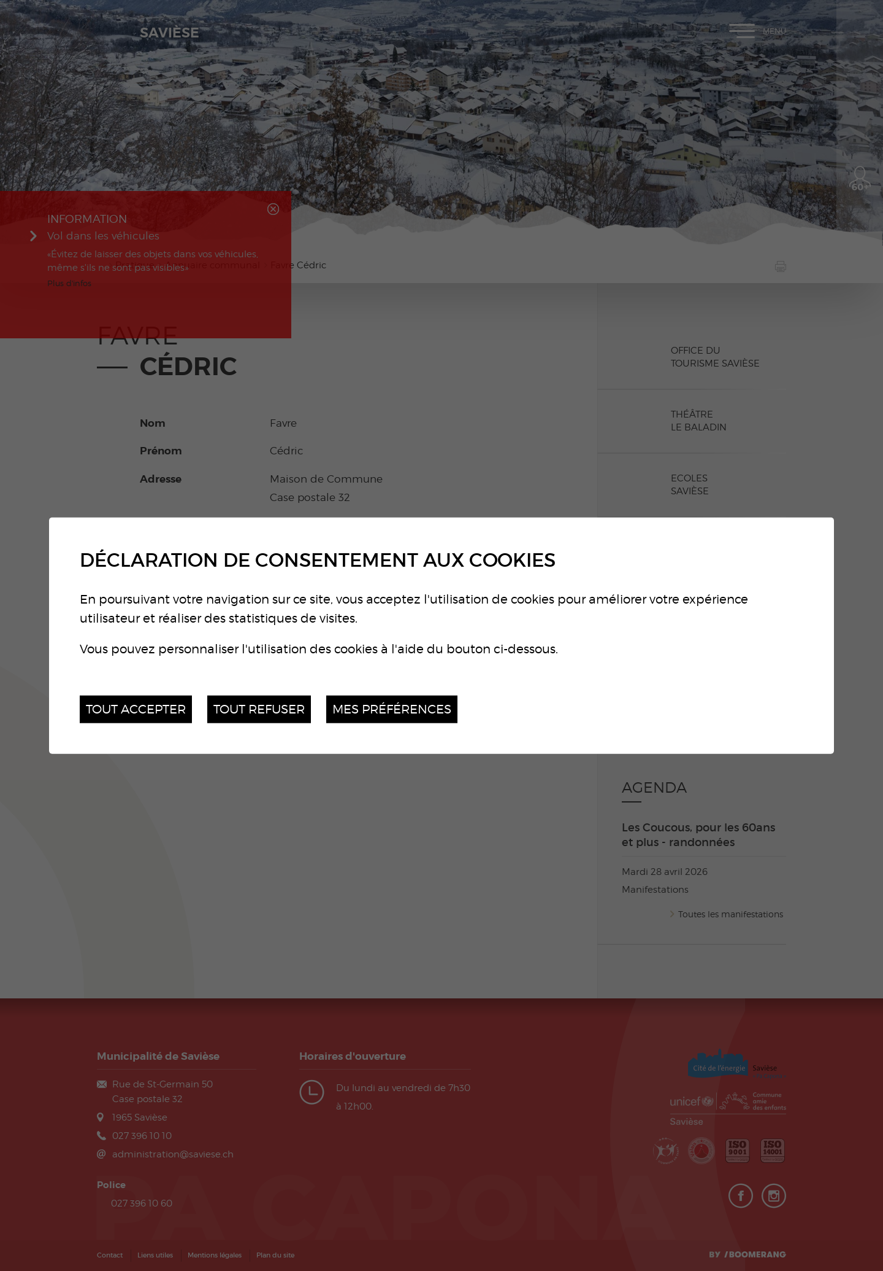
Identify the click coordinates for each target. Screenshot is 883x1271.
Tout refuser (259, 709)
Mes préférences (391, 709)
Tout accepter (136, 709)
